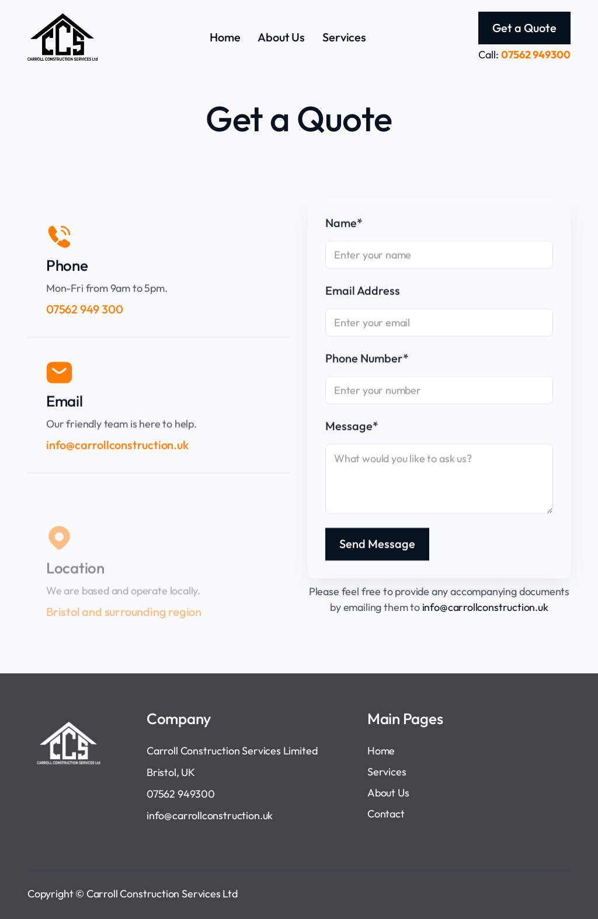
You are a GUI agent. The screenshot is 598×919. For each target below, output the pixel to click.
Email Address (362, 291)
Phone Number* (367, 359)
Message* (351, 427)
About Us (281, 37)
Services (344, 37)
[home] (62, 37)
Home (225, 37)
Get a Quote (524, 27)
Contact (386, 813)
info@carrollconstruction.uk (485, 607)
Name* (344, 223)
